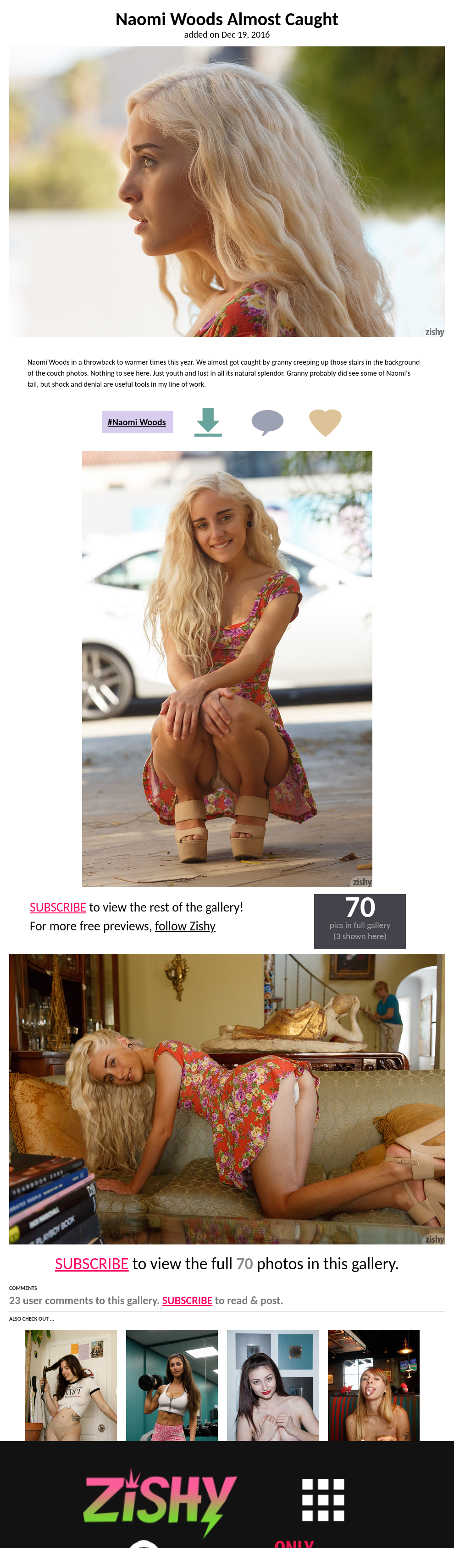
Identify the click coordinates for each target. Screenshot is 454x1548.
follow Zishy (185, 926)
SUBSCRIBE (58, 907)
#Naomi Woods (137, 422)
